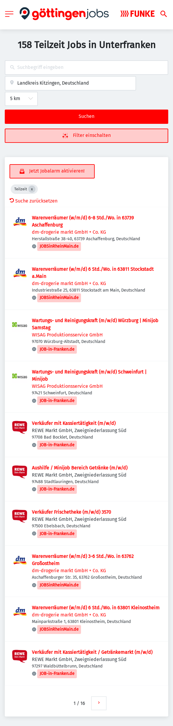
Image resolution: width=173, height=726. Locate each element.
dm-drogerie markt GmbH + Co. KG (69, 232)
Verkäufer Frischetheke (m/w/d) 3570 (71, 512)
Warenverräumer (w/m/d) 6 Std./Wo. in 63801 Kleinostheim (96, 607)
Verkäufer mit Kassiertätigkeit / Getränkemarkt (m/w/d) (92, 652)
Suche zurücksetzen (33, 201)
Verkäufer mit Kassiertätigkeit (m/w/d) (74, 423)
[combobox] (86, 67)
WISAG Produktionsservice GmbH (67, 335)
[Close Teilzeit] (31, 189)
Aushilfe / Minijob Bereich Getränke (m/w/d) (79, 468)
